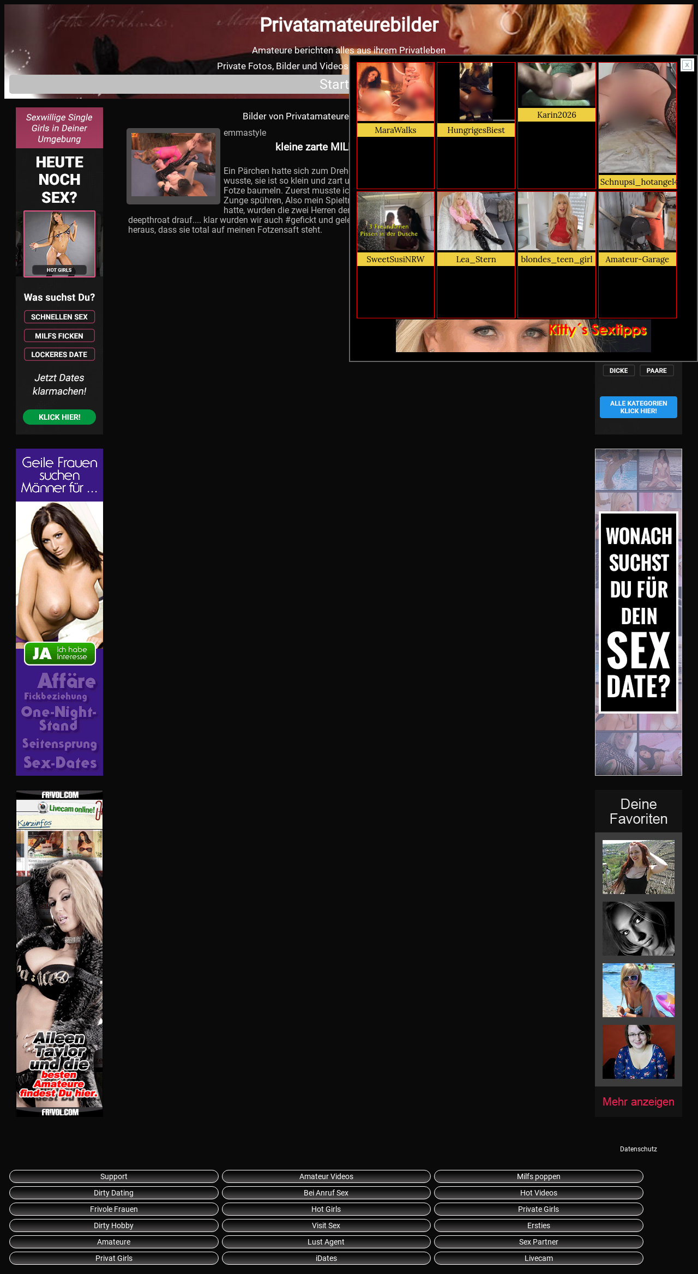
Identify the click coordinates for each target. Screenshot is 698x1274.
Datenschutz (638, 1149)
